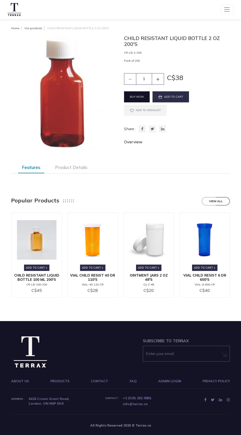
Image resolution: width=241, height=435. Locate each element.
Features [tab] (31, 167)
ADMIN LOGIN (169, 381)
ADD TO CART (170, 96)
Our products (33, 28)
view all (216, 201)
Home (15, 28)
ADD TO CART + (36, 267)
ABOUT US (20, 381)
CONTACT (99, 381)
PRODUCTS (59, 381)
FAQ (133, 381)
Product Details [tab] (71, 167)
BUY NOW (137, 96)
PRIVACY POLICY (216, 381)
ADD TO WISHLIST (145, 110)
